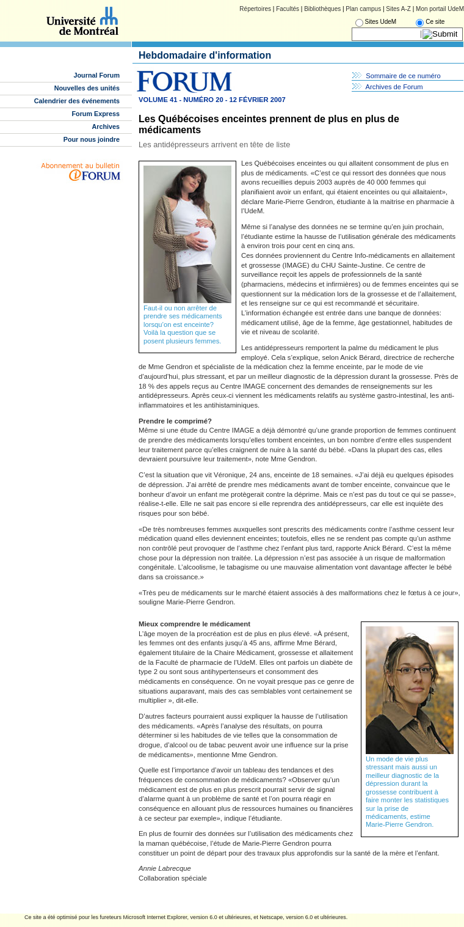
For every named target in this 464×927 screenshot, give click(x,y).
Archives (106, 126)
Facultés (287, 8)
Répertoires (255, 8)
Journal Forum (97, 75)
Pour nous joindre (91, 139)
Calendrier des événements (77, 100)
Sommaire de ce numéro (403, 75)
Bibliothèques (322, 8)
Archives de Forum (394, 86)
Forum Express (96, 113)
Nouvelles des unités (87, 88)
